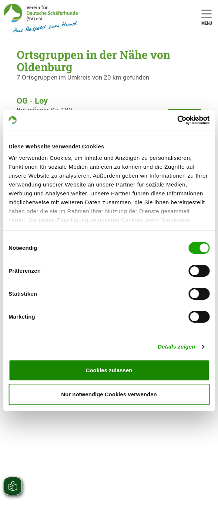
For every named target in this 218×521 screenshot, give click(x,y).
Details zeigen (176, 346)
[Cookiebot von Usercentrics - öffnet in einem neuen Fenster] (177, 120)
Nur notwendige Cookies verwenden (109, 394)
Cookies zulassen (109, 370)
